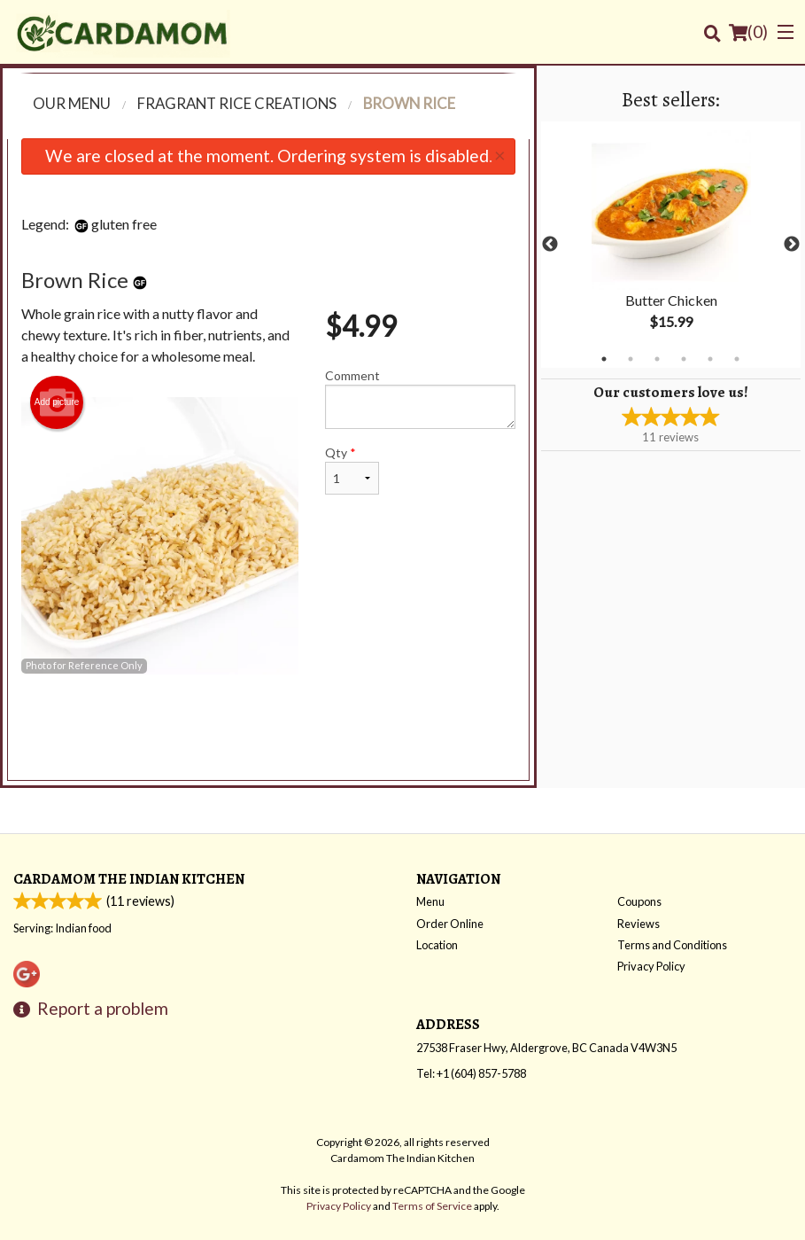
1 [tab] (604, 359)
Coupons (639, 901)
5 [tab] (710, 359)
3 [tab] (657, 359)
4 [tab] (684, 359)
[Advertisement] (268, 732)
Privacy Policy (651, 966)
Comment (420, 398)
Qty (352, 470)
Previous (550, 244)
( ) (748, 32)
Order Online (450, 923)
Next (792, 244)
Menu (430, 901)
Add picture (57, 402)
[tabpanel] (671, 244)
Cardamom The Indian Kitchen (128, 879)
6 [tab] (737, 359)
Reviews (638, 923)
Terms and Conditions (672, 945)
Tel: (471, 1073)
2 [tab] (630, 359)
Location (437, 945)
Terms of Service (432, 1206)
